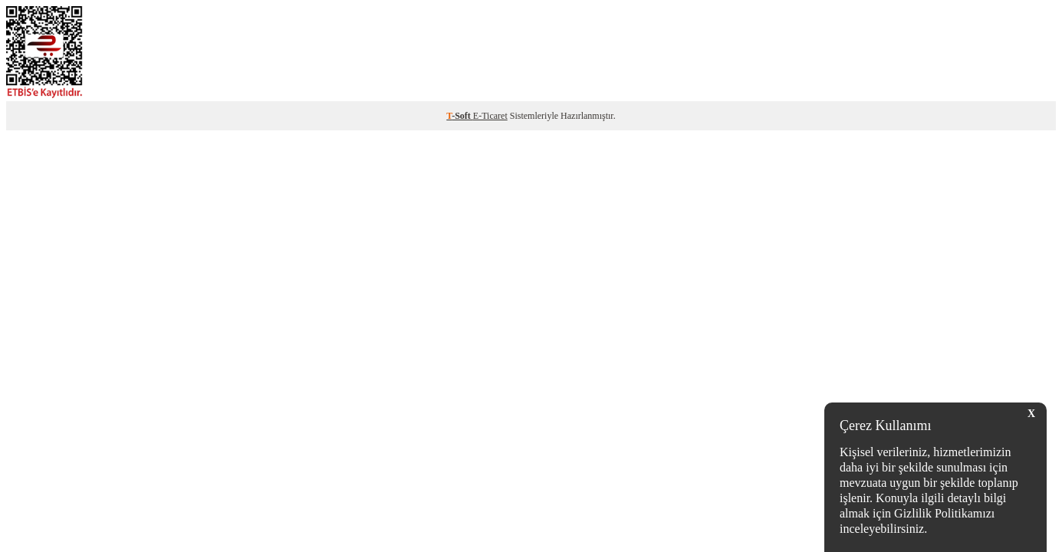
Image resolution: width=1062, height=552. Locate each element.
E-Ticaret (490, 115)
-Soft (459, 115)
